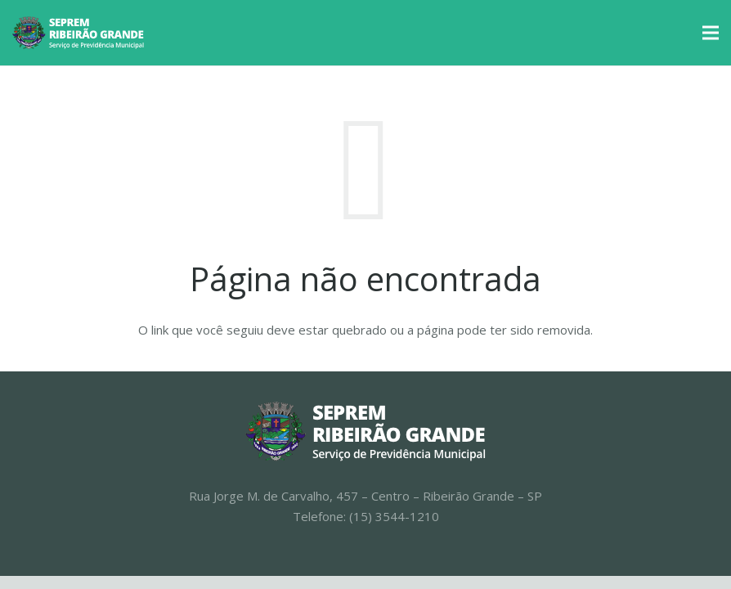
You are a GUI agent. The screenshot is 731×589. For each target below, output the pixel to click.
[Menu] (711, 32)
